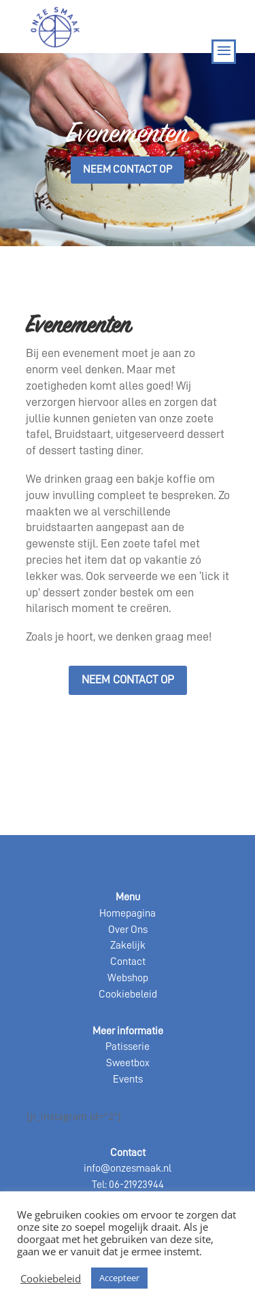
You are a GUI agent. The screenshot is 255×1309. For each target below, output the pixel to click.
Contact (128, 961)
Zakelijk (128, 945)
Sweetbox (128, 1062)
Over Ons (128, 929)
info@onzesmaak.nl (127, 1168)
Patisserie (127, 1046)
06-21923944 (136, 1184)
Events (128, 1079)
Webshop (127, 977)
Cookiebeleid (128, 994)
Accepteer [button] (119, 1278)
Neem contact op (127, 169)
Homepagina (127, 913)
